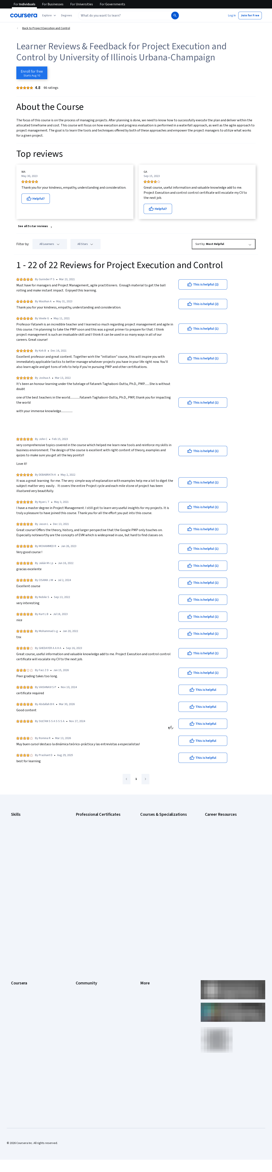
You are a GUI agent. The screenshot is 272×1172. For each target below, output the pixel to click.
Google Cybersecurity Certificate (97, 826)
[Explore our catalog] (50, 15)
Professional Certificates (27, 948)
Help (143, 935)
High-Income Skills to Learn (222, 862)
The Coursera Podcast (90, 935)
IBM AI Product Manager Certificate (98, 864)
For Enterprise (20, 967)
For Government (21, 973)
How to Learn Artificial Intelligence (226, 868)
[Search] (175, 15)
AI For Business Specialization (159, 826)
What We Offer (20, 916)
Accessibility (148, 941)
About (15, 910)
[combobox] (124, 15)
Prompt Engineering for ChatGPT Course (166, 870)
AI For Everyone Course (155, 832)
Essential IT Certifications (221, 849)
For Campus (18, 980)
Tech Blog (82, 941)
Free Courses (19, 999)
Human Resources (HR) (25, 851)
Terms (144, 922)
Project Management (24, 864)
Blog (78, 929)
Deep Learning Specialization (158, 845)
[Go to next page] (145, 779)
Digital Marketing (21, 845)
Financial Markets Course (156, 858)
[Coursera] (23, 15)
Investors (146, 916)
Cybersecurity (20, 832)
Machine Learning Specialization (160, 864)
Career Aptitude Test (218, 819)
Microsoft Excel (20, 858)
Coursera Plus (20, 941)
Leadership (18, 922)
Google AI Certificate (89, 819)
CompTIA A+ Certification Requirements (230, 832)
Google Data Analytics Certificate (97, 832)
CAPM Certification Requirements (226, 826)
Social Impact (19, 992)
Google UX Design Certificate (94, 851)
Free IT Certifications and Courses (226, 856)
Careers (16, 929)
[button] (66, 15)
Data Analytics (20, 839)
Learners (81, 910)
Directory (146, 961)
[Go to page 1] (136, 779)
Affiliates (145, 967)
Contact (145, 948)
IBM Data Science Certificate (94, 870)
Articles (145, 954)
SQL (13, 877)
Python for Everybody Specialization (163, 877)
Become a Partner (22, 986)
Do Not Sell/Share (151, 980)
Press (144, 910)
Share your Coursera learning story (33, 1005)
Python (15, 870)
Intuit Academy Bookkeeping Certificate (101, 877)
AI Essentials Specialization (157, 819)
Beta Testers (84, 922)
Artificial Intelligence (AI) (26, 826)
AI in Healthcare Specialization (159, 839)
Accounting (18, 819)
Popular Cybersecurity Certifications (228, 881)
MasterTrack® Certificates (27, 954)
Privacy (145, 929)
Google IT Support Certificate (95, 839)
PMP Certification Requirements (225, 875)
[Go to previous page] (126, 779)
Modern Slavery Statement (157, 973)
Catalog (16, 935)
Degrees (16, 961)
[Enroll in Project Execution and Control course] (31, 72)
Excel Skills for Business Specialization (164, 851)
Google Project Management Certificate (101, 845)
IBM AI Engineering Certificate (94, 858)
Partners (81, 916)
